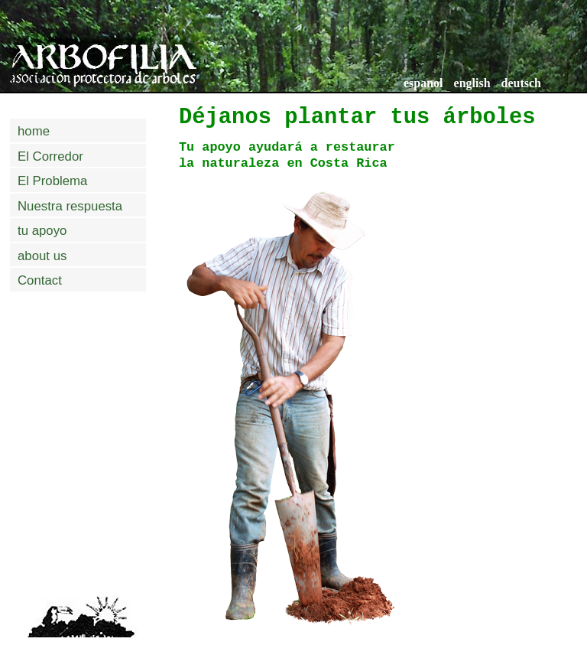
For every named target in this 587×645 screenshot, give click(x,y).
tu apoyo (42, 230)
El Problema (52, 181)
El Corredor (50, 156)
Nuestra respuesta (70, 206)
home (34, 131)
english (472, 83)
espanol (423, 83)
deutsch (521, 83)
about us (42, 256)
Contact (40, 280)
